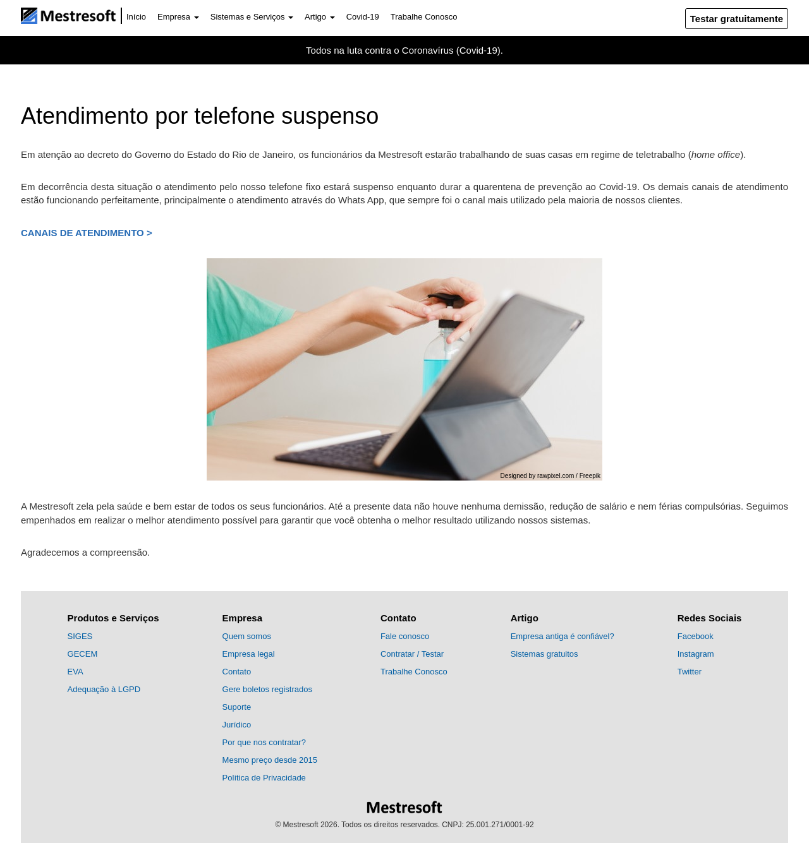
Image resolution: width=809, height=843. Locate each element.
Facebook (696, 636)
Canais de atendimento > (86, 232)
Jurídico (237, 724)
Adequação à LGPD (104, 689)
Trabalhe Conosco (424, 16)
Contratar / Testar (412, 654)
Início (136, 16)
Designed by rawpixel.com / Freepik (550, 475)
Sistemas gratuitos (544, 654)
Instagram (696, 654)
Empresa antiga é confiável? (562, 636)
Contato (237, 671)
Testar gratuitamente (736, 18)
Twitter (690, 671)
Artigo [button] (320, 16)
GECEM (83, 654)
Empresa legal (248, 654)
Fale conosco (404, 636)
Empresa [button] (178, 16)
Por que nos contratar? (264, 742)
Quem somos (246, 636)
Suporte (237, 707)
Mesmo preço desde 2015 (269, 760)
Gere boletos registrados (267, 689)
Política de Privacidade (264, 777)
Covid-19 (362, 16)
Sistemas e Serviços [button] (251, 16)
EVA (75, 671)
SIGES (80, 636)
